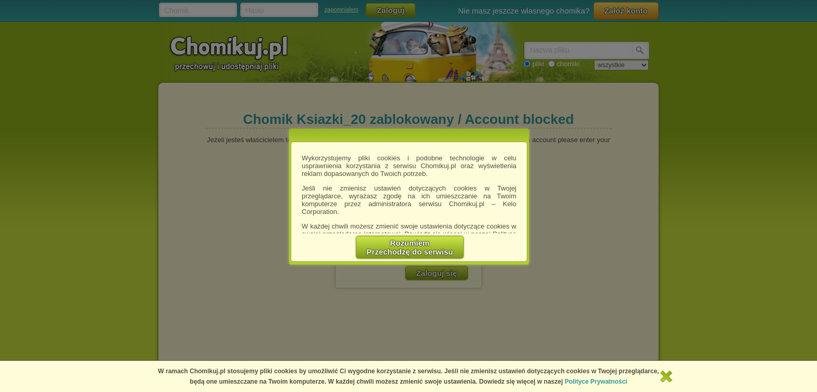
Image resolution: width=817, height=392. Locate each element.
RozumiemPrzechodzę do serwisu (410, 247)
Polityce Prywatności (596, 381)
